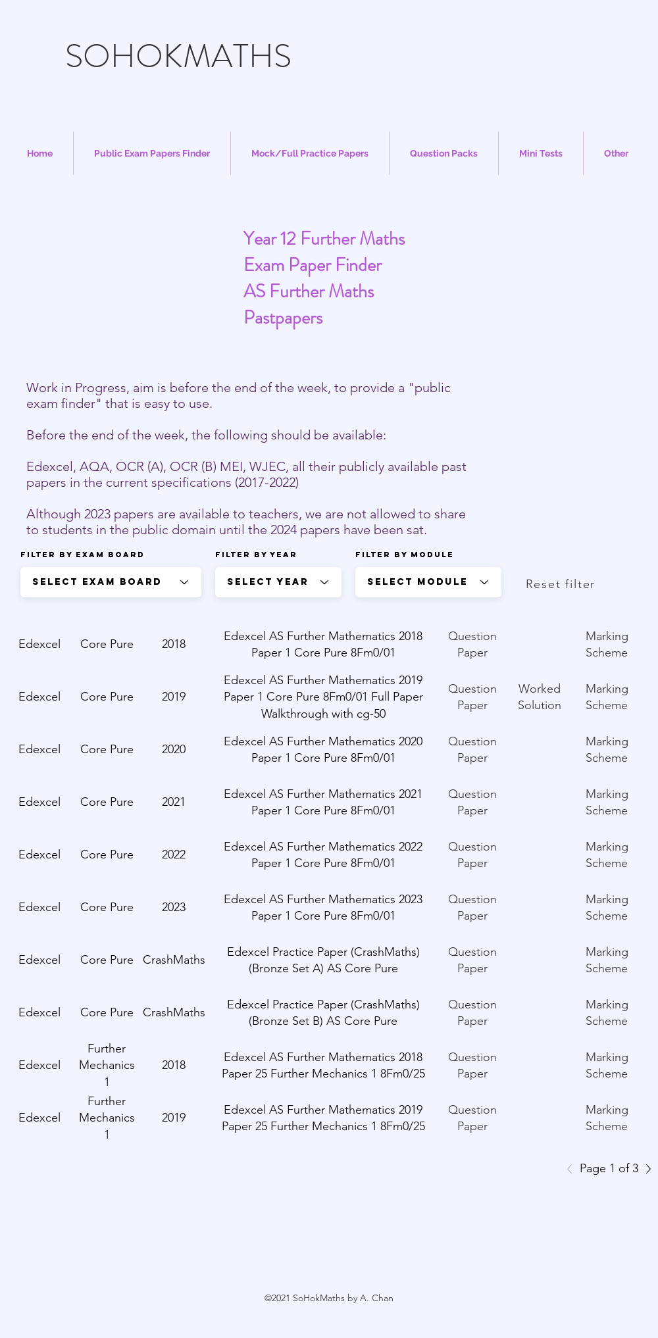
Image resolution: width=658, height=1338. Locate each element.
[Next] (644, 1168)
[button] (152, 153)
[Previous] (573, 1168)
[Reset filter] (562, 584)
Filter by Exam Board (82, 554)
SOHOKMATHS (178, 56)
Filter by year (256, 554)
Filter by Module (404, 554)
